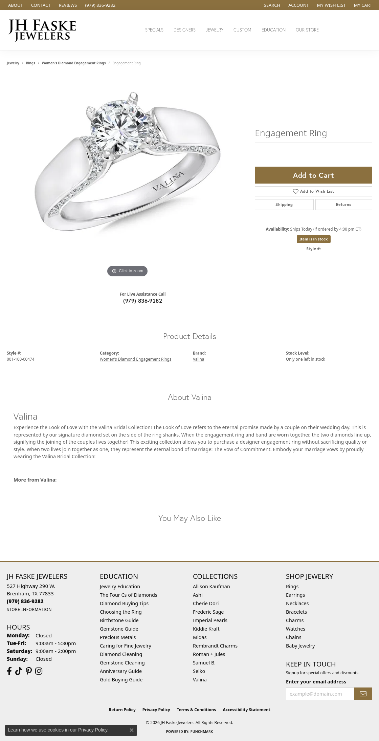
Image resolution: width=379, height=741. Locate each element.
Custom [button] (242, 30)
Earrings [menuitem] (295, 595)
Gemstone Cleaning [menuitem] (122, 662)
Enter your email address (316, 681)
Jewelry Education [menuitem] (120, 586)
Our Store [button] (307, 30)
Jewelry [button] (214, 30)
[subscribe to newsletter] (363, 693)
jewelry (13, 63)
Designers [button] (185, 30)
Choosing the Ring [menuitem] (121, 612)
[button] (272, 5)
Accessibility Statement (246, 710)
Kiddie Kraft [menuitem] (206, 629)
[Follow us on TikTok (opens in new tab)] (18, 671)
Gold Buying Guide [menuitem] (121, 679)
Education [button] (274, 30)
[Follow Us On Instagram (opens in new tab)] (38, 671)
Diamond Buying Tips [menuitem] (124, 603)
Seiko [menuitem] (199, 671)
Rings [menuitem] (292, 586)
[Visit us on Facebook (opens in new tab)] (9, 671)
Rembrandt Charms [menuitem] (215, 645)
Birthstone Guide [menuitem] (119, 620)
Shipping (284, 204)
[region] (127, 177)
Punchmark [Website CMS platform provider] (202, 731)
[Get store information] (29, 609)
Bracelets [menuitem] (296, 612)
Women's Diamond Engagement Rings (74, 63)
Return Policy (122, 710)
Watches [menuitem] (295, 629)
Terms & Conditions (196, 710)
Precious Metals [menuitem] (118, 637)
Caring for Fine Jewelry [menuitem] (125, 645)
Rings (30, 63)
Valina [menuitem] (200, 679)
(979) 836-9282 (142, 300)
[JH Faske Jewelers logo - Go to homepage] (44, 30)
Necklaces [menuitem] (297, 603)
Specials (154, 30)
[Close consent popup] (132, 730)
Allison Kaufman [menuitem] (211, 586)
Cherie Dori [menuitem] (206, 603)
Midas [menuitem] (200, 637)
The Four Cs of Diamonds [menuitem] (128, 595)
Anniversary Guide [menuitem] (121, 671)
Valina (198, 359)
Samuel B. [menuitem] (204, 662)
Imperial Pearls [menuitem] (210, 620)
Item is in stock (313, 238)
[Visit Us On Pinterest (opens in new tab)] (29, 671)
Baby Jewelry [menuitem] (300, 645)
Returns (344, 204)
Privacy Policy (156, 710)
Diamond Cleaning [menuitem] (121, 654)
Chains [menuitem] (294, 637)
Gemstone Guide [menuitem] (119, 629)
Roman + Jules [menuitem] (209, 654)
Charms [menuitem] (295, 620)
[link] (15, 5)
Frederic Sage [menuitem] (208, 612)
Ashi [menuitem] (198, 595)
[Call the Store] (25, 601)
